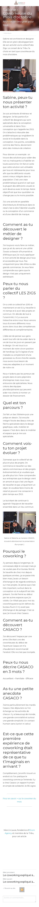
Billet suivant (7, 872)
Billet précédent (9, 865)
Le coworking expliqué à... (19, 867)
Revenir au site (9, 881)
